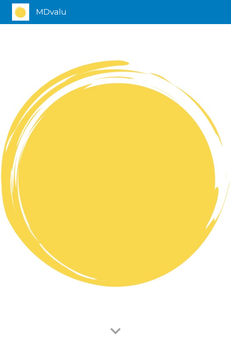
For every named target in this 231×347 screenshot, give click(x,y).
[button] (115, 331)
